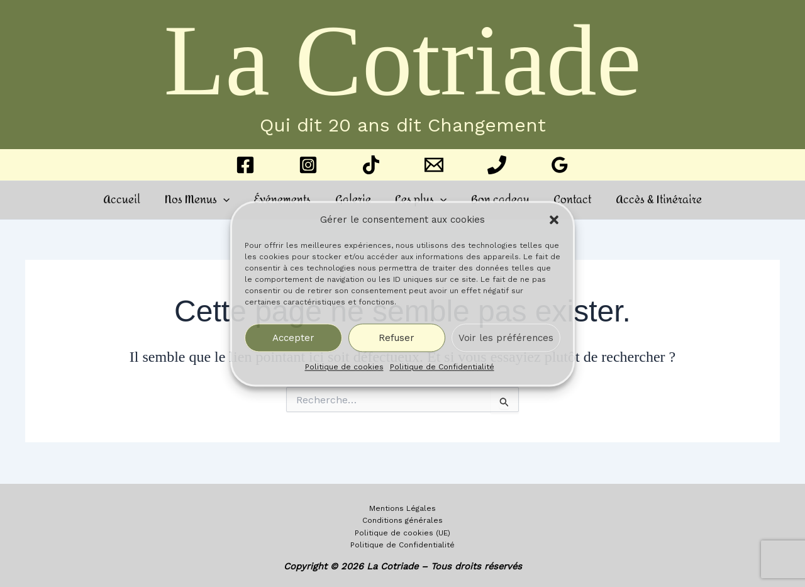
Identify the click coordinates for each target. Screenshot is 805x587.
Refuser (396, 338)
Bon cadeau (496, 199)
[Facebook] (245, 165)
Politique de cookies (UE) (402, 532)
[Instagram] (308, 165)
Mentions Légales (402, 507)
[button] (554, 219)
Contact (565, 199)
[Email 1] (434, 165)
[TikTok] (371, 165)
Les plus (419, 199)
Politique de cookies (344, 367)
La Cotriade (402, 60)
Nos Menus (204, 199)
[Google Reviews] (559, 165)
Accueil (131, 199)
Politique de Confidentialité (442, 367)
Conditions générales (402, 519)
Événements (286, 199)
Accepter (293, 338)
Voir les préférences (505, 338)
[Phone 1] (497, 165)
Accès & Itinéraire (649, 199)
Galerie (354, 199)
